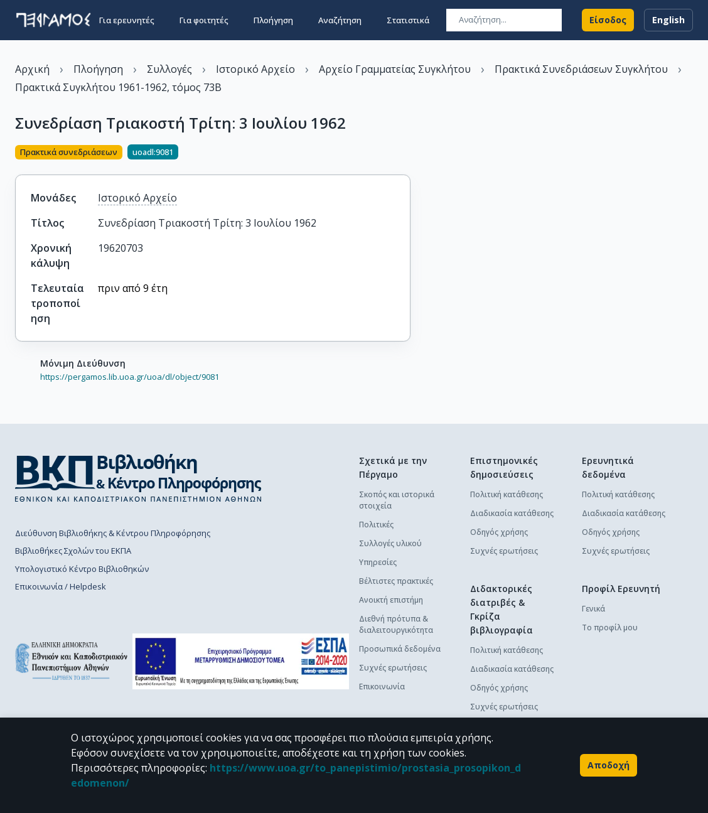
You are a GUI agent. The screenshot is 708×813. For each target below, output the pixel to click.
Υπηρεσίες (378, 562)
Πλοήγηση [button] (273, 20)
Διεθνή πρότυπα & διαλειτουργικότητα (396, 624)
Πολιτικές (376, 524)
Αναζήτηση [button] (340, 20)
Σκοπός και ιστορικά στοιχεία (396, 500)
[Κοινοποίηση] (405, 153)
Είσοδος (608, 20)
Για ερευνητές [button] (126, 20)
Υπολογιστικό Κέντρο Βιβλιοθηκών (82, 568)
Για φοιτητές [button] (204, 20)
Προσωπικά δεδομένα (400, 648)
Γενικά (593, 608)
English (668, 20)
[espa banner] (240, 661)
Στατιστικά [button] (408, 20)
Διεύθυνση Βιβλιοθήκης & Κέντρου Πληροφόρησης (112, 533)
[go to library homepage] (138, 478)
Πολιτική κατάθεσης (506, 494)
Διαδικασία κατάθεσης (512, 513)
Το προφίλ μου (610, 627)
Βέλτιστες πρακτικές (396, 581)
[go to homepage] (53, 20)
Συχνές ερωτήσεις (393, 667)
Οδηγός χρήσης (499, 532)
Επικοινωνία (382, 686)
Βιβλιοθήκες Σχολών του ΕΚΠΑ (73, 550)
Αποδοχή (608, 765)
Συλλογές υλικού (390, 543)
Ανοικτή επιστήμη (391, 600)
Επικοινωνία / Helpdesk (60, 586)
